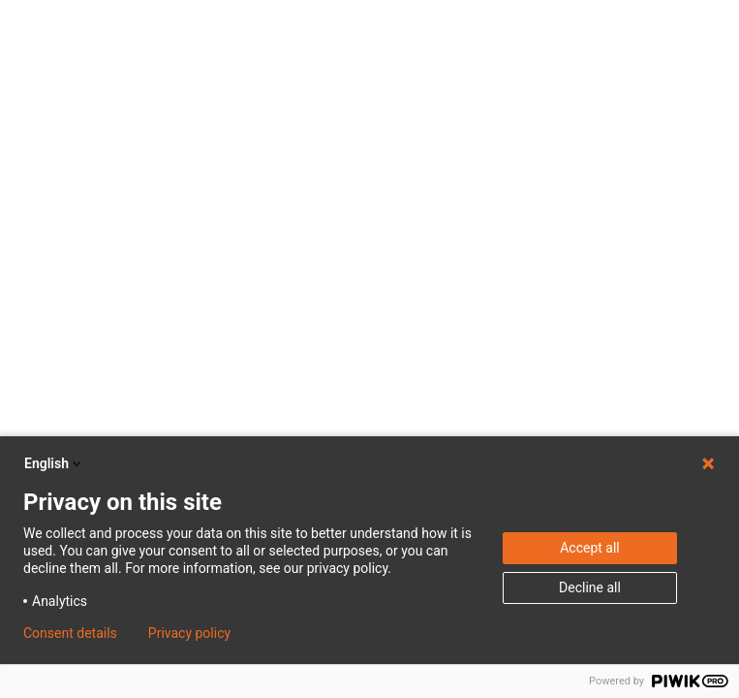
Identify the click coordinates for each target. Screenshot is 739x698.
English (54, 463)
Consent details (70, 633)
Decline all (590, 587)
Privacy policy (189, 633)
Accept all (590, 547)
